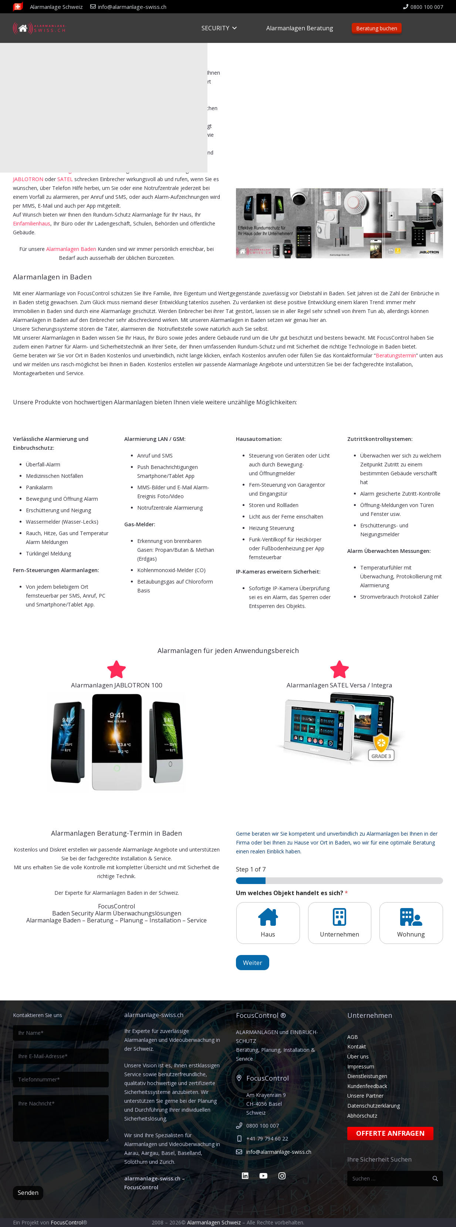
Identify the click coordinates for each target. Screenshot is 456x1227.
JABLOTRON (29, 179)
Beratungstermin (396, 355)
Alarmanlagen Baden (71, 248)
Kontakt (356, 1046)
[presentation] (69, 1163)
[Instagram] (282, 1176)
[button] (233, 28)
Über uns (358, 1056)
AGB (352, 1036)
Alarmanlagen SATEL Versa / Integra (339, 685)
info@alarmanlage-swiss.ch (278, 1151)
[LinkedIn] (245, 1176)
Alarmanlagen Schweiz (214, 1222)
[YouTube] (263, 1176)
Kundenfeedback (367, 1086)
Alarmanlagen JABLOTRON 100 (116, 685)
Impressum (360, 1066)
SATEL (65, 179)
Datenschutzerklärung (373, 1105)
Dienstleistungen (367, 1076)
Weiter (252, 962)
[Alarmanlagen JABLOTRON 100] (116, 669)
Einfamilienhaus (31, 223)
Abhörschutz (362, 1115)
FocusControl (67, 1222)
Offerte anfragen (390, 1133)
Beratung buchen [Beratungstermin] (376, 28)
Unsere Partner (365, 1095)
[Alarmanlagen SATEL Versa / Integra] (339, 669)
